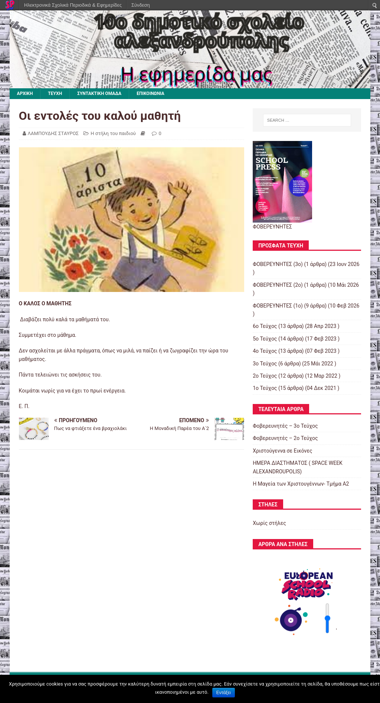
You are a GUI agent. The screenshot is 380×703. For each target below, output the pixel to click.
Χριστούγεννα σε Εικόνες (282, 451)
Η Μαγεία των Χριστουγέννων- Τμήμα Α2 (301, 484)
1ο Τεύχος (265, 388)
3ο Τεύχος (265, 364)
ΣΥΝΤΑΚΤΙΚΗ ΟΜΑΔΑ (99, 93)
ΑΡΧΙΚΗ (25, 93)
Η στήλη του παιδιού (113, 133)
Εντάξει (223, 692)
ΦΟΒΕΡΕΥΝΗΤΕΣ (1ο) (278, 306)
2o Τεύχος (265, 376)
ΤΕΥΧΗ (55, 93)
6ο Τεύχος (265, 326)
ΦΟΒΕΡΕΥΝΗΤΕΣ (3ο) (278, 264)
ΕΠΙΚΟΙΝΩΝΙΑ (150, 93)
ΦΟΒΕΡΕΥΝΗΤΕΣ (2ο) (278, 285)
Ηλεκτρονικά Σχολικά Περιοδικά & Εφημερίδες (73, 5)
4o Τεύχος (265, 351)
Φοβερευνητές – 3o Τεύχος (285, 426)
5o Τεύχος (265, 339)
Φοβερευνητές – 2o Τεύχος (285, 438)
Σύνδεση (140, 5)
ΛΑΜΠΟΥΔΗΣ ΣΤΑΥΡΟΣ (53, 133)
